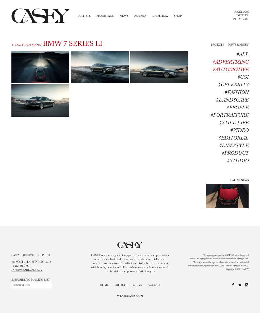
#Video (239, 130)
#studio (238, 161)
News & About (238, 45)
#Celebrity (233, 85)
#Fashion (237, 92)
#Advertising (231, 62)
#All (242, 54)
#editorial (233, 138)
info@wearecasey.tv (26, 270)
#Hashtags (105, 16)
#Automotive (231, 69)
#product (235, 153)
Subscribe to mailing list (30, 280)
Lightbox (160, 16)
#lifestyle (234, 145)
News (124, 16)
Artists (84, 16)
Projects (217, 45)
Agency (140, 16)
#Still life (234, 123)
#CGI (243, 77)
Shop (178, 16)
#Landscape (232, 100)
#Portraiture (229, 115)
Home (104, 285)
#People (237, 107)
